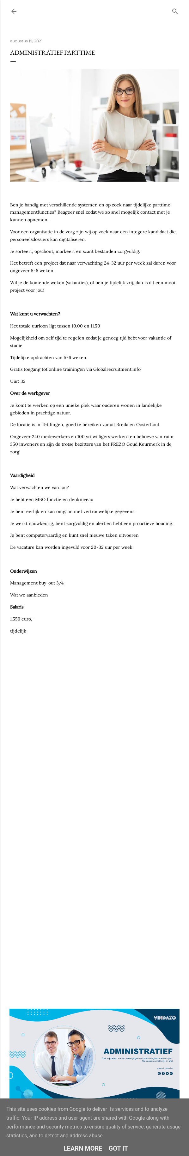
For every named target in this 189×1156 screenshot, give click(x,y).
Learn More (83, 1148)
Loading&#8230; (94, 796)
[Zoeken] (175, 10)
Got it (118, 1148)
